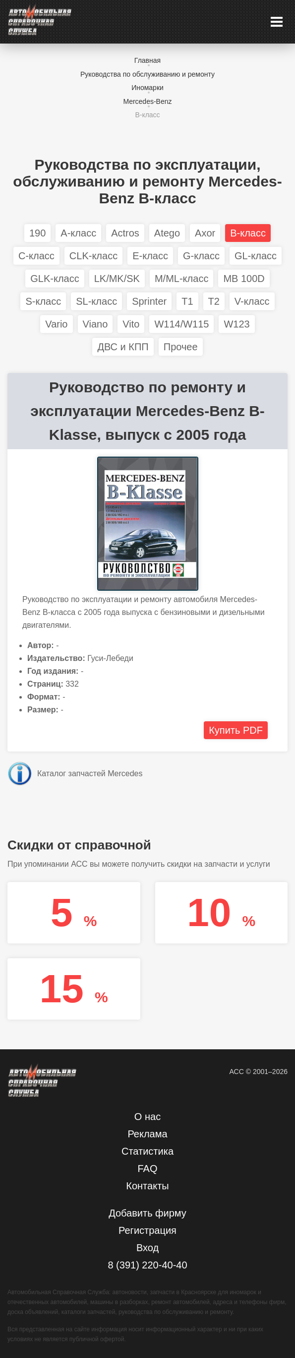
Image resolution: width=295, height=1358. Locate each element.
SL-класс (96, 301)
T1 (187, 301)
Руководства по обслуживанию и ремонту (147, 74)
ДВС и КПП (122, 346)
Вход (147, 1247)
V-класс (252, 301)
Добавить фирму (147, 1213)
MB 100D (243, 278)
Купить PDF (236, 730)
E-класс (150, 255)
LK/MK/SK (117, 278)
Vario (56, 324)
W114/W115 (181, 324)
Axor (205, 233)
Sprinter (149, 301)
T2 (214, 301)
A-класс (78, 233)
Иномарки (147, 88)
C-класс (36, 255)
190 (37, 233)
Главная (147, 60)
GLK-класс (54, 278)
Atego (167, 233)
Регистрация (147, 1230)
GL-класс (256, 255)
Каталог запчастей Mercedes (89, 773)
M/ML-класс (181, 278)
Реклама (147, 1133)
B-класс (147, 115)
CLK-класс (93, 255)
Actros (125, 233)
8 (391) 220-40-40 (147, 1265)
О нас (147, 1116)
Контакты (147, 1185)
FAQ (147, 1168)
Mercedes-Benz (147, 101)
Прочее (181, 346)
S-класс (43, 301)
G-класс (201, 255)
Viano (95, 324)
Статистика (147, 1151)
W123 (236, 324)
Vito (130, 324)
